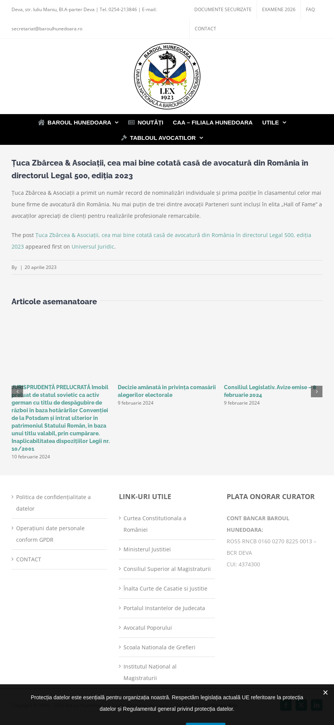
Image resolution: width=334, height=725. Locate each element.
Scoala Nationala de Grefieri (159, 647)
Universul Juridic (93, 246)
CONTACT (28, 559)
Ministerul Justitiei (147, 549)
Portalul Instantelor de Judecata (164, 608)
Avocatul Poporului (148, 627)
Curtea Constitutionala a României (155, 523)
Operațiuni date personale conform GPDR (50, 533)
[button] (17, 391)
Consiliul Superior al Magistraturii (167, 568)
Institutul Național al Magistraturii (150, 672)
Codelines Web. (221, 705)
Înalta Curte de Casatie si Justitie (165, 588)
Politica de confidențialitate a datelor (53, 502)
